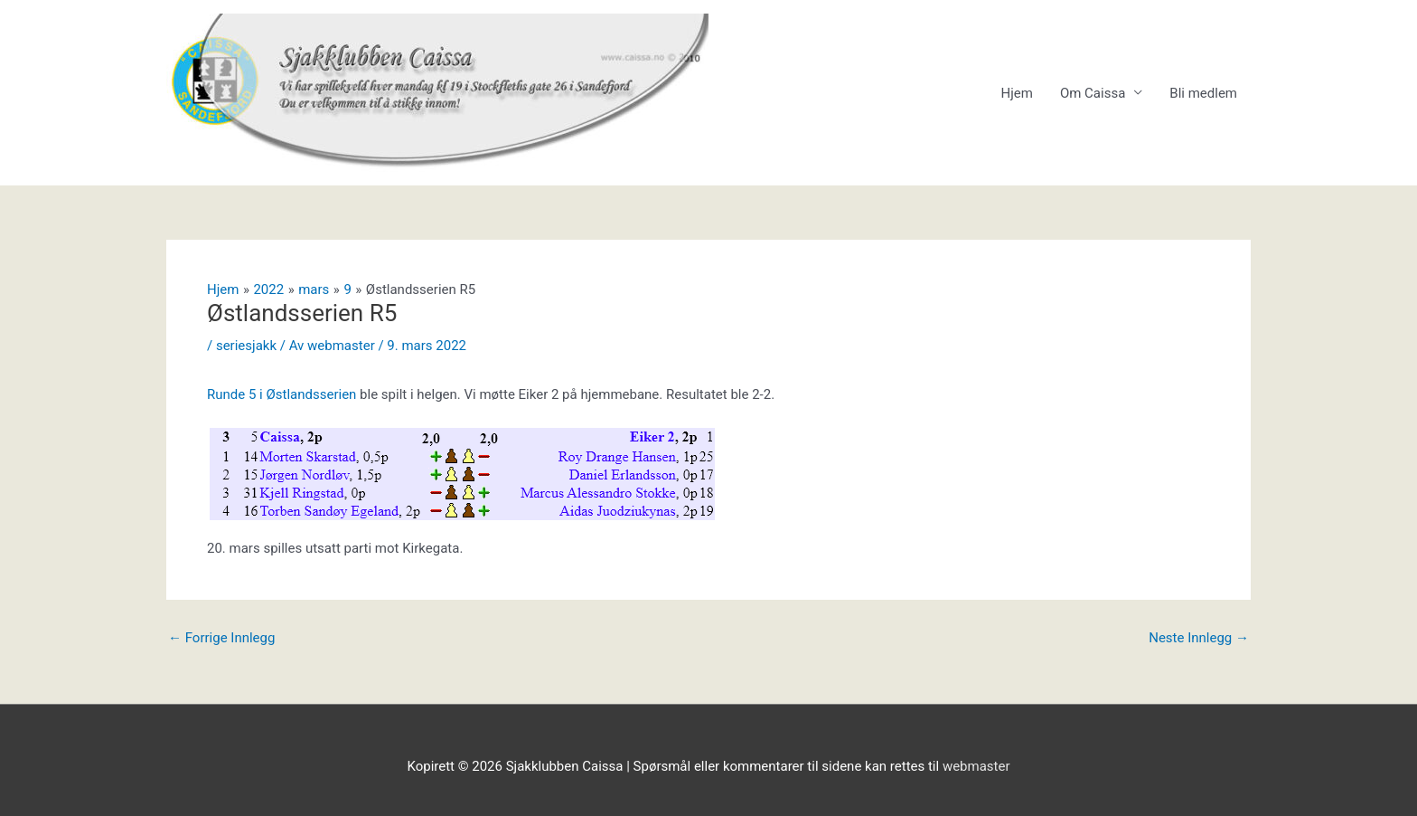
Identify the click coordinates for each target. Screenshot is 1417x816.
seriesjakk (246, 345)
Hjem (1016, 93)
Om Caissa (1092, 93)
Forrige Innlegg (221, 638)
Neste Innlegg (1199, 638)
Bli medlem (1203, 93)
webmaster (976, 766)
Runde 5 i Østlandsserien (283, 394)
